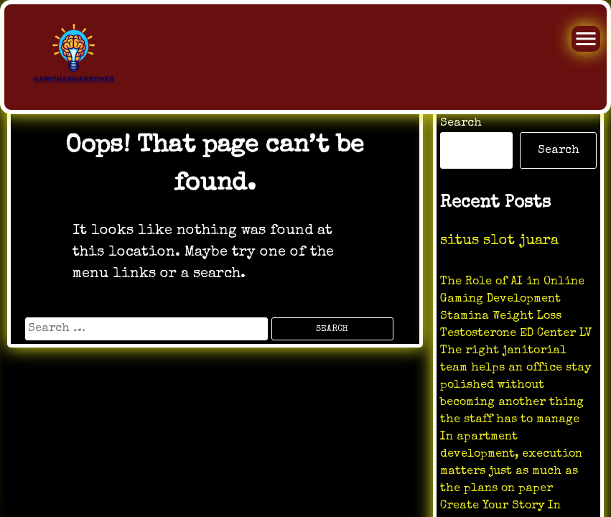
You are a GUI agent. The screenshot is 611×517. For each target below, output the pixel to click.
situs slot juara (499, 241)
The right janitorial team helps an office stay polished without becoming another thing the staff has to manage (515, 385)
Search (461, 123)
